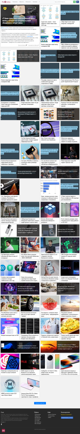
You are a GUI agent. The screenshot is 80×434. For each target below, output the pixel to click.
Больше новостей (40, 403)
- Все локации (37, 423)
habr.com (4, 27)
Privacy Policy (51, 416)
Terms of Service (52, 414)
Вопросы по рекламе (66, 414)
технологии (30, 36)
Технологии (15, 2)
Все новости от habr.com (33, 45)
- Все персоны (37, 422)
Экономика (35, 2)
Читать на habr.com (22, 45)
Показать (3, 422)
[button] (77, 2)
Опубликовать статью (67, 417)
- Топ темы (36, 420)
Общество (21, 2)
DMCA (49, 417)
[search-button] (74, 2)
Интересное (28, 2)
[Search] (65, 2)
